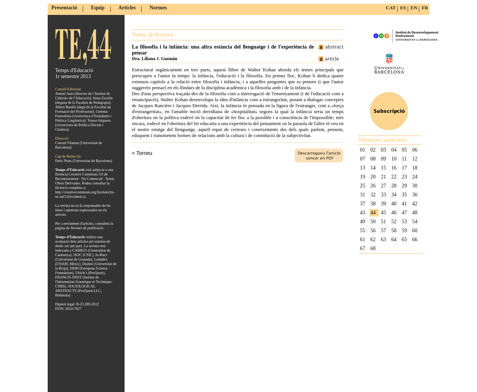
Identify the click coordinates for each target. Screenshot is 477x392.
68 (373, 248)
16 (394, 168)
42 (414, 203)
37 (362, 203)
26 (373, 186)
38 (373, 203)
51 (383, 221)
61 (362, 239)
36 (414, 194)
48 (414, 212)
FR (425, 7)
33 (383, 194)
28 (394, 186)
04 (394, 150)
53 (404, 221)
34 (394, 194)
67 (362, 248)
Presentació (64, 7)
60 (414, 230)
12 (414, 159)
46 (394, 212)
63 (383, 239)
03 (383, 150)
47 (404, 212)
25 (362, 186)
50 (373, 221)
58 (394, 230)
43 (362, 212)
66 (414, 239)
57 (383, 230)
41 (404, 203)
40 (394, 203)
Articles (127, 7)
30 (414, 186)
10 (394, 159)
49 (362, 221)
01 (362, 150)
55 (362, 230)
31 (362, 194)
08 (373, 159)
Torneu (144, 153)
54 (414, 221)
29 (404, 186)
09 (383, 159)
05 (404, 150)
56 (373, 230)
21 (383, 177)
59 (404, 230)
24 (414, 177)
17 (404, 168)
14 (373, 168)
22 (394, 177)
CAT (390, 7)
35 (404, 194)
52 (394, 221)
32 (373, 194)
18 (414, 168)
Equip (98, 7)
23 (404, 177)
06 (414, 150)
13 (362, 168)
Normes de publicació (86, 228)
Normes (158, 7)
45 (383, 212)
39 (383, 203)
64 (394, 239)
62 (373, 239)
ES (403, 7)
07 (362, 159)
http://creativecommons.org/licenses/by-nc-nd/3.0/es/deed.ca (85, 194)
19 (362, 177)
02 (373, 150)
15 (383, 168)
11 (404, 159)
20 (373, 177)
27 (383, 186)
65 (404, 239)
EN (414, 7)
